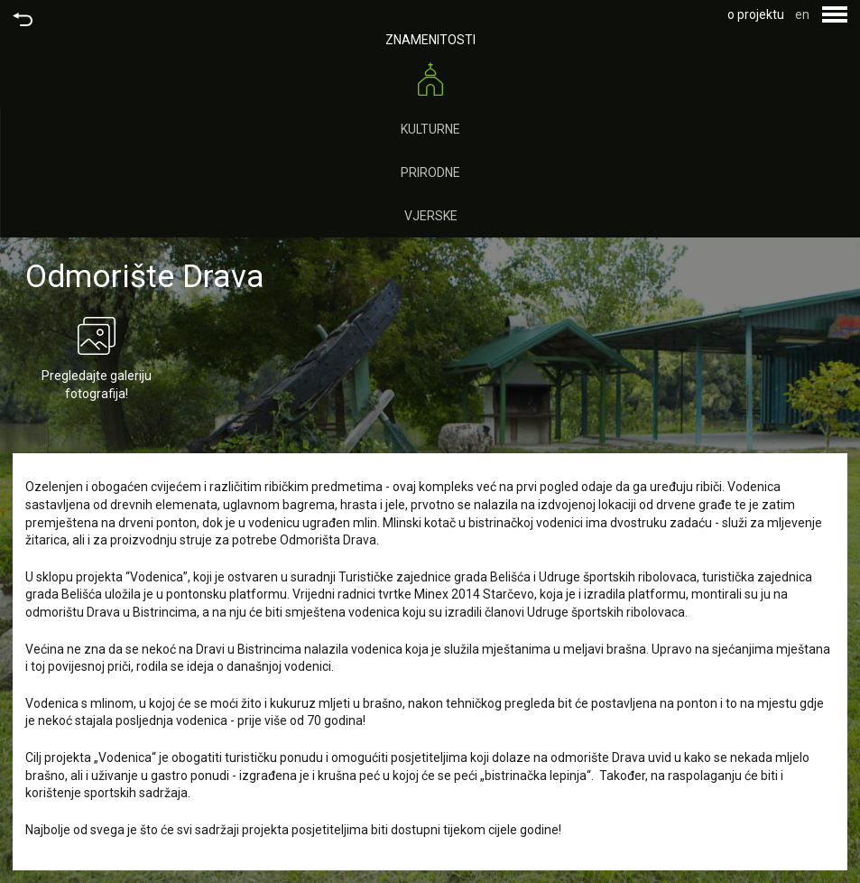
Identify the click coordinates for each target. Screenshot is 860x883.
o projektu (755, 14)
